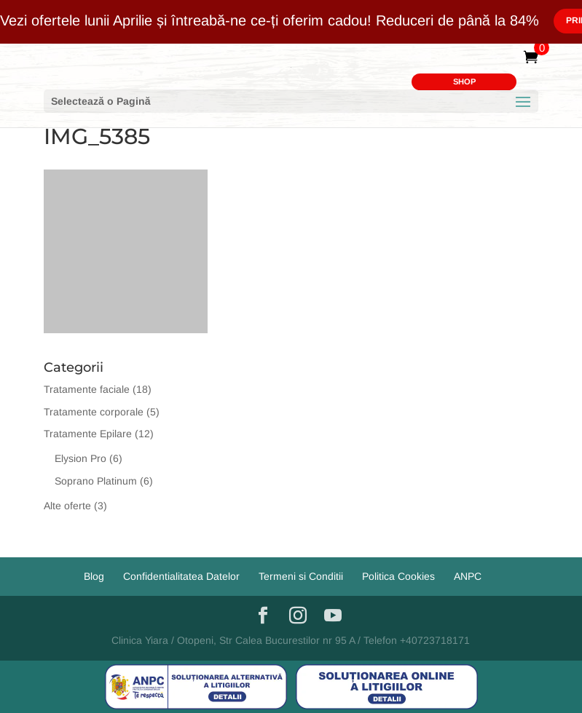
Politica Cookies (398, 576)
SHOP (464, 81)
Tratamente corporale (93, 412)
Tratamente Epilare (88, 433)
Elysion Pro (80, 458)
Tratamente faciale (87, 389)
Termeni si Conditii (301, 576)
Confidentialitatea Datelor (181, 576)
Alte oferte (67, 505)
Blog (94, 576)
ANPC (467, 576)
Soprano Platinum (96, 481)
